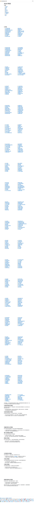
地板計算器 (6, 207)
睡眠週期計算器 (7, 285)
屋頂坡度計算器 (7, 169)
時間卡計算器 (7, 318)
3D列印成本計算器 (20, 284)
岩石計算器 (6, 229)
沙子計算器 (6, 245)
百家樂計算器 (20, 318)
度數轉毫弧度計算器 (20, 71)
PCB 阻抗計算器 (20, 266)
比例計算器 (6, 356)
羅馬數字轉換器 (20, 209)
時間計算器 (6, 339)
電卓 (1, 499)
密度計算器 (19, 184)
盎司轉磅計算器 (20, 34)
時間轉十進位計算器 (8, 342)
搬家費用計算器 (7, 186)
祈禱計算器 (6, 88)
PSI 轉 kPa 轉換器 (20, 150)
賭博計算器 (19, 319)
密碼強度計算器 (7, 363)
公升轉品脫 (19, 188)
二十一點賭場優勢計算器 (21, 395)
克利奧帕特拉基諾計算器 (21, 321)
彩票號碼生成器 (20, 306)
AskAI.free (27, 501)
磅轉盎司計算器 (20, 182)
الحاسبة (33, 500)
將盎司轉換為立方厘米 (21, 201)
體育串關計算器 (20, 375)
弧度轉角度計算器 (7, 361)
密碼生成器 (19, 32)
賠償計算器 (19, 320)
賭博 (5, 15)
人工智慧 (6, 13)
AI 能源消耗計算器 (20, 225)
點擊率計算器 (20, 299)
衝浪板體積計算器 (20, 128)
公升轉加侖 (19, 36)
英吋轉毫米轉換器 (7, 379)
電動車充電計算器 (7, 55)
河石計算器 (6, 221)
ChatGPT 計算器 (20, 228)
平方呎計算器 (7, 183)
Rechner (23, 499)
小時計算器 (6, 282)
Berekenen (27, 499)
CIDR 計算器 (19, 261)
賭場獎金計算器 (20, 379)
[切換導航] (33, 1)
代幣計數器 (19, 229)
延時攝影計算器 (7, 337)
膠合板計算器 (7, 167)
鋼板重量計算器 (20, 49)
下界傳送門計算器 (7, 146)
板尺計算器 (6, 205)
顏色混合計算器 (7, 187)
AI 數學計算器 (20, 226)
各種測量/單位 (7, 12)
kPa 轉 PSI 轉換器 (20, 171)
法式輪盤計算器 (20, 325)
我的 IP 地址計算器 (20, 279)
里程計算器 (6, 66)
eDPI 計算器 (19, 242)
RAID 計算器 (19, 247)
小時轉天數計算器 (20, 108)
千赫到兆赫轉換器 (20, 47)
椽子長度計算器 (7, 222)
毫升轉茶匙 (6, 398)
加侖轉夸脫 (6, 381)
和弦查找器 (6, 266)
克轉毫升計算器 (20, 148)
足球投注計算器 (20, 317)
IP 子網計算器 (20, 282)
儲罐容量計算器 (20, 29)
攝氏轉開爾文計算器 (20, 109)
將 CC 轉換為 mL (20, 68)
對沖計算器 (19, 359)
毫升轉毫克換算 (7, 375)
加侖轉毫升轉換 (20, 190)
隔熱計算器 (6, 241)
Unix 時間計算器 (7, 305)
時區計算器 (6, 336)
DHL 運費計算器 (20, 86)
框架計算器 (6, 188)
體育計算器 (19, 304)
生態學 (6, 7)
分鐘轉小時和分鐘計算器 (8, 340)
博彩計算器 (19, 396)
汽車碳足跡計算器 (7, 48)
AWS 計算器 (19, 283)
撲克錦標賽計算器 (20, 305)
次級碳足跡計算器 (7, 51)
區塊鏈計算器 (7, 33)
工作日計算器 (7, 284)
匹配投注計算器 (20, 302)
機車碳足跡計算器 (7, 49)
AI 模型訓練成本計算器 (21, 222)
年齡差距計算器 (7, 319)
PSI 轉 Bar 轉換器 (20, 129)
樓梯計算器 (6, 201)
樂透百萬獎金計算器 (20, 358)
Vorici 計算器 (7, 125)
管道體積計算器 (20, 55)
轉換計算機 (6, 344)
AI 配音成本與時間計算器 (21, 227)
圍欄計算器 (6, 224)
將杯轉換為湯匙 (7, 395)
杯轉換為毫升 (7, 357)
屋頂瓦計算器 (7, 182)
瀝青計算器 (6, 240)
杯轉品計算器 (20, 144)
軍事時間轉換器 (7, 338)
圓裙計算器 (19, 127)
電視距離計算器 (7, 108)
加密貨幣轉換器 (7, 34)
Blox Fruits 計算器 (7, 111)
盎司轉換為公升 (20, 168)
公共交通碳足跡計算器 (8, 50)
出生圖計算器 (7, 94)
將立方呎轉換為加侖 (8, 376)
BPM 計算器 (6, 263)
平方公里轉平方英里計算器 (21, 204)
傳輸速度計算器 (20, 281)
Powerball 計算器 (20, 394)
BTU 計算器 (6, 164)
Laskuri (2, 500)
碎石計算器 (6, 163)
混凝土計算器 (7, 248)
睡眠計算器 (6, 281)
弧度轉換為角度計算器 (21, 31)
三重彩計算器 (20, 364)
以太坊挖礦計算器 (7, 28)
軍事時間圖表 (7, 320)
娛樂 (5, 8)
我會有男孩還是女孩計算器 (8, 90)
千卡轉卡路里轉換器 (20, 183)
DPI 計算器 (19, 248)
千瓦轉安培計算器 (20, 66)
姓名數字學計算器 (7, 106)
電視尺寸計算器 (7, 91)
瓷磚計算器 (6, 166)
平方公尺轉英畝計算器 (21, 186)
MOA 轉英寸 (19, 205)
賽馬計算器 (19, 338)
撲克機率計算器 (20, 342)
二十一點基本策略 (20, 344)
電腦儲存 (19, 245)
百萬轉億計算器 (20, 113)
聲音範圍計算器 (7, 262)
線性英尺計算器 (20, 132)
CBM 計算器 (19, 167)
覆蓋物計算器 (7, 209)
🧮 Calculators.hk (3, 1)
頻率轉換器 (19, 264)
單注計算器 (19, 357)
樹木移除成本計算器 (8, 225)
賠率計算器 (19, 356)
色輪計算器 (6, 184)
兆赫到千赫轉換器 (20, 185)
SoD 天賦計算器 (7, 126)
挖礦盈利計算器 (7, 32)
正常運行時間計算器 (8, 301)
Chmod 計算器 (20, 260)
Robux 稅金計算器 (7, 147)
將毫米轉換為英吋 (20, 89)
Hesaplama (24, 500)
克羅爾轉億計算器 (20, 91)
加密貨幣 (6, 6)
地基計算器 (6, 170)
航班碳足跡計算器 (7, 47)
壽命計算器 (6, 70)
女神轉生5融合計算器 (8, 151)
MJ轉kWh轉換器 (7, 397)
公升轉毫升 (19, 94)
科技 (5, 14)
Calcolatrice (11, 500)
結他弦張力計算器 (7, 280)
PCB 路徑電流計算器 (20, 259)
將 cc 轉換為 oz (7, 380)
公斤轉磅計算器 (7, 400)
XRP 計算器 (6, 35)
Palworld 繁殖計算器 (8, 128)
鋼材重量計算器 (20, 111)
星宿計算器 (6, 107)
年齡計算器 (6, 283)
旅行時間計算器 (7, 321)
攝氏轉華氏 (19, 125)
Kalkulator (9, 499)
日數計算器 (6, 298)
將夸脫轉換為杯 (20, 170)
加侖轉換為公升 (20, 105)
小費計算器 (15, 456)
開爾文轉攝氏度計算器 (8, 394)
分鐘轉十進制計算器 (8, 306)
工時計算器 (6, 304)
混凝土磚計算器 (7, 168)
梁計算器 (6, 242)
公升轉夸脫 (19, 131)
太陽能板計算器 (7, 67)
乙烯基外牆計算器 (7, 244)
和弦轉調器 (6, 279)
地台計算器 (6, 171)
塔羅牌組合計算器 (7, 92)
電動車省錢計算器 (7, 54)
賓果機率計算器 (20, 337)
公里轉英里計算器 (20, 149)
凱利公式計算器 (20, 361)
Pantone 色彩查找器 (8, 190)
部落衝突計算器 (7, 129)
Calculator (2, 501)
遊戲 (5, 9)
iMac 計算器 (19, 262)
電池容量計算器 (20, 267)
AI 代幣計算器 (20, 240)
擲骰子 (6, 71)
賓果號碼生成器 (20, 380)
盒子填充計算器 (7, 203)
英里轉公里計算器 (20, 93)
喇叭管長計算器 (7, 260)
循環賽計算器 (20, 322)
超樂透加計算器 (20, 399)
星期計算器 (6, 286)
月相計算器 (6, 299)
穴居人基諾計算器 (20, 381)
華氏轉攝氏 (19, 51)
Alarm (20, 501)
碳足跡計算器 (7, 53)
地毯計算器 (6, 259)
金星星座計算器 (7, 110)
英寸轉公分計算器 (20, 70)
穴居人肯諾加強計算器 (21, 323)
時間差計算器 (7, 341)
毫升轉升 (19, 147)
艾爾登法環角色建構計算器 (8, 144)
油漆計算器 (6, 189)
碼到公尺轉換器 (20, 163)
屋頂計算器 (6, 227)
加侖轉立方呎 (20, 92)
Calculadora (13, 499)
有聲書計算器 (7, 93)
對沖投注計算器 (20, 376)
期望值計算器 (20, 377)
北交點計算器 (7, 86)
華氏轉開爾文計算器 (8, 399)
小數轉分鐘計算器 (7, 323)
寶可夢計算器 (7, 127)
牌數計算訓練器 (20, 382)
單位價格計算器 (20, 166)
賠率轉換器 (19, 303)
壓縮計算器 (19, 263)
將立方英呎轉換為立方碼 (8, 358)
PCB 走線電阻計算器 (20, 285)
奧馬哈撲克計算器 (20, 336)
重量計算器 (19, 28)
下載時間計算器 (20, 244)
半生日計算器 (7, 303)
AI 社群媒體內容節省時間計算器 (22, 223)
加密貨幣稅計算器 (7, 29)
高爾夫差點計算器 (7, 113)
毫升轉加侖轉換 (20, 203)
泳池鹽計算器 (20, 124)
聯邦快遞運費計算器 (20, 187)
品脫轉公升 (19, 54)
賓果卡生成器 (20, 362)
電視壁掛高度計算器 (8, 89)
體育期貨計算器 (20, 360)
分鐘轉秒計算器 (20, 126)
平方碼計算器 (20, 35)
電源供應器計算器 (20, 280)
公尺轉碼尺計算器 (20, 112)
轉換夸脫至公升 (20, 67)
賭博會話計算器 (20, 363)
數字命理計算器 (7, 74)
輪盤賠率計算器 (20, 301)
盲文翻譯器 (19, 246)
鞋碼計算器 (19, 164)
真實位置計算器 (20, 88)
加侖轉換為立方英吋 (20, 151)
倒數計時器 (6, 322)
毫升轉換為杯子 (7, 383)
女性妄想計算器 (7, 69)
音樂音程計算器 (7, 267)
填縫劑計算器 (7, 228)
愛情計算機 (6, 72)
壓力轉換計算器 (20, 53)
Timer (23, 501)
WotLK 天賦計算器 (7, 145)
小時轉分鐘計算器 (20, 110)
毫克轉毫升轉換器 (20, 33)
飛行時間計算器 (7, 317)
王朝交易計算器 (7, 131)
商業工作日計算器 (7, 302)
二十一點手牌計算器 (20, 340)
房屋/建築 (6, 10)
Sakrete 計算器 (7, 204)
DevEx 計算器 (7, 150)
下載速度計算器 (20, 241)
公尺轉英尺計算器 (20, 146)
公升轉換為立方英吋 (8, 377)
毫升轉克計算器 (20, 206)
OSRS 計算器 (7, 124)
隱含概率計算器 (20, 383)
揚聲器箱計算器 (7, 264)
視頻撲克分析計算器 (20, 341)
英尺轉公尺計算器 (20, 107)
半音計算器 (6, 261)
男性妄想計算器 (7, 105)
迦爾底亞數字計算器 (8, 109)
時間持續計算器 (7, 324)
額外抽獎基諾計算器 (20, 339)
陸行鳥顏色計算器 (7, 149)
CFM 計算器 (19, 50)
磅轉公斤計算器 (7, 396)
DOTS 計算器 (7, 148)
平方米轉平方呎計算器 (8, 360)
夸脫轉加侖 (6, 382)
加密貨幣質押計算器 (8, 31)
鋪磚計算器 (6, 246)
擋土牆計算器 (7, 206)
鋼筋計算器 (6, 247)
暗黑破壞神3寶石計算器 (8, 112)
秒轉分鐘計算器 (20, 169)
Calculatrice (32, 499)
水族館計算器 (7, 68)
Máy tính (20, 500)
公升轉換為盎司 (20, 145)
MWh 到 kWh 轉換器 (21, 74)
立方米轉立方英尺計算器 (21, 189)
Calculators (11, 501)
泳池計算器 (6, 226)
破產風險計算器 (20, 398)
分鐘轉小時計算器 (20, 207)
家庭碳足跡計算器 (7, 36)
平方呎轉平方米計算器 (8, 359)
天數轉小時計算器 (20, 202)
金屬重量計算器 (20, 106)
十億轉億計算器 (20, 72)
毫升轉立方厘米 (20, 90)
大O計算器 (19, 286)
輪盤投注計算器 (20, 397)
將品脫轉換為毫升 (20, 69)
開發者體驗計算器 (20, 298)
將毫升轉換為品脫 (20, 221)
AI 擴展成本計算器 (20, 224)
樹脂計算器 (6, 185)
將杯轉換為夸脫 (7, 362)
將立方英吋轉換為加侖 (8, 364)
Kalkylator (4, 499)
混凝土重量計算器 (20, 48)
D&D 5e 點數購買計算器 (8, 132)
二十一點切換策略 (20, 324)
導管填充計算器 (7, 202)
